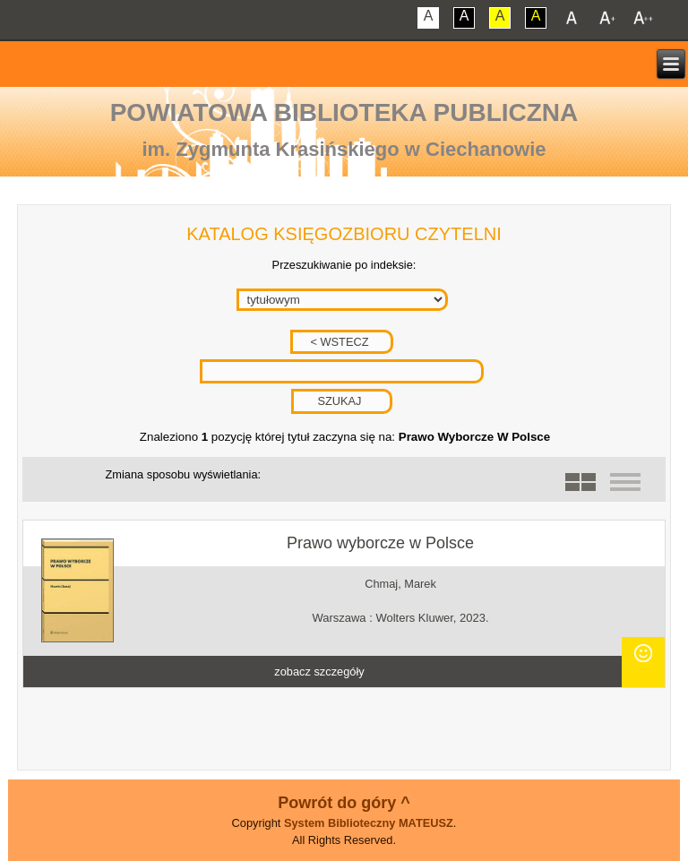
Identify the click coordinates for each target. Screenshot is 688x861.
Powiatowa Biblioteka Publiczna (344, 112)
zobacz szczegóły (319, 671)
